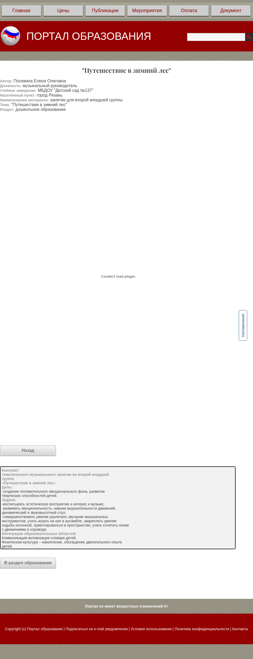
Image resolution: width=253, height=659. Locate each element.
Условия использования (151, 629)
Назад (28, 450)
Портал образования (45, 629)
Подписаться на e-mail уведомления (97, 629)
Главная (21, 10)
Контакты (240, 629)
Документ (230, 10)
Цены (63, 10)
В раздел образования (28, 563)
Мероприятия (147, 10)
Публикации (105, 10)
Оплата (189, 10)
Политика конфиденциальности (202, 629)
